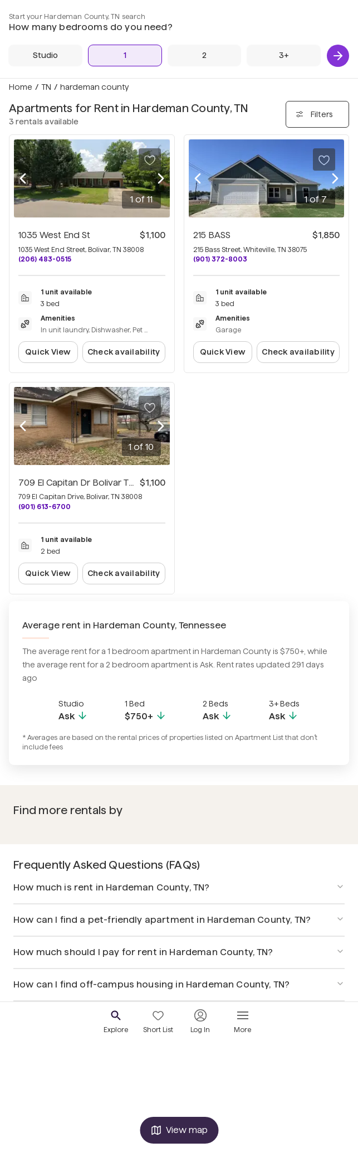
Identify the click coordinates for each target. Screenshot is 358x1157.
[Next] (338, 56)
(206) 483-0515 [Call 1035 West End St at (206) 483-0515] (44, 259)
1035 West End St (54, 235)
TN (46, 87)
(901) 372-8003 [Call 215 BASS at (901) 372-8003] (220, 259)
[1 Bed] (125, 55)
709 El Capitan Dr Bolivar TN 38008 (91, 482)
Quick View (48, 351)
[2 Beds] (204, 55)
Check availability (123, 351)
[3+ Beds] (283, 55)
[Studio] (45, 55)
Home (20, 87)
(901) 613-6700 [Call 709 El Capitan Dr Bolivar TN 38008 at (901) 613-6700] (44, 506)
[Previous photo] (23, 178)
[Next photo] (161, 178)
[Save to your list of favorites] (150, 159)
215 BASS (212, 235)
